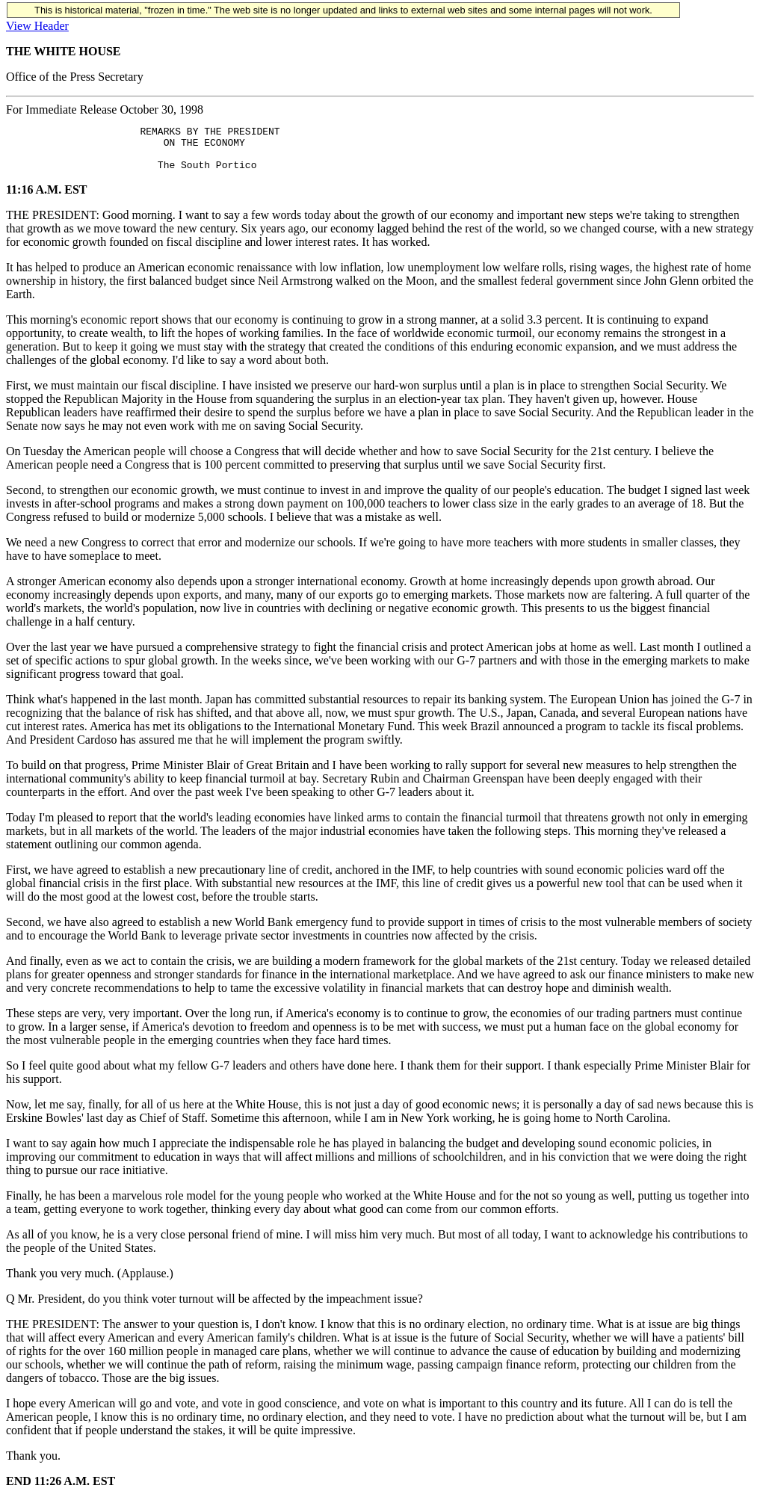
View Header (37, 25)
